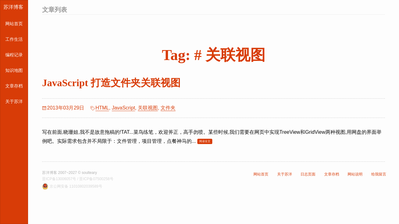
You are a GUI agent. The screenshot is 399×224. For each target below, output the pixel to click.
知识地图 (14, 70)
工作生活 (14, 39)
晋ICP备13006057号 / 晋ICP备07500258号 (77, 179)
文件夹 (168, 107)
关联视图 (148, 107)
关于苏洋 (14, 101)
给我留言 (378, 174)
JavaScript (123, 107)
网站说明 (355, 174)
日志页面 (307, 174)
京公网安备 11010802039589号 (76, 186)
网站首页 (14, 23)
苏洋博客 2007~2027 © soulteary (69, 172)
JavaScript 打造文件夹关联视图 (111, 82)
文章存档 (14, 85)
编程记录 (14, 54)
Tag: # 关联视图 (213, 55)
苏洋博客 (13, 7)
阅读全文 (204, 141)
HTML (102, 107)
